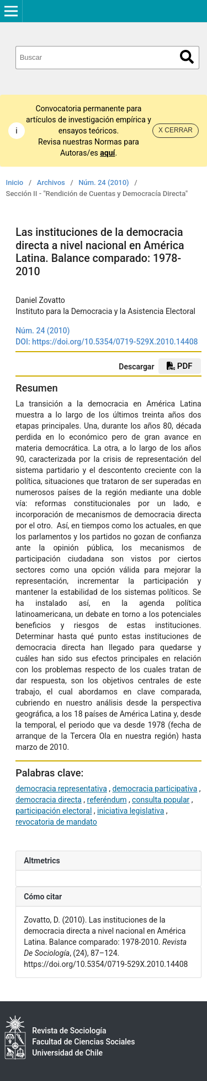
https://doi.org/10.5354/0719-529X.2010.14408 (115, 341)
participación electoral (53, 810)
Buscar (187, 57)
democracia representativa (61, 788)
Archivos (51, 182)
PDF (179, 366)
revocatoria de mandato (56, 821)
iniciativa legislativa (130, 810)
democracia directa (48, 799)
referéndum (107, 799)
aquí (107, 152)
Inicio (15, 182)
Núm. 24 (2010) (103, 182)
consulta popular (160, 799)
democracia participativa (155, 788)
